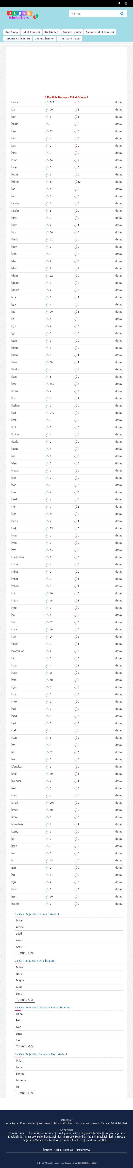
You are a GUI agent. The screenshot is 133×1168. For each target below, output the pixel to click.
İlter (13, 514)
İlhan (14, 362)
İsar (13, 759)
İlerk (13, 297)
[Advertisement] (66, 72)
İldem (14, 275)
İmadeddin (17, 557)
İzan (13, 867)
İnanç (14, 629)
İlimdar (15, 369)
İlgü (13, 333)
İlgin (13, 326)
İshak (14, 774)
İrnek (14, 701)
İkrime (15, 182)
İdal (13, 109)
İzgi (13, 875)
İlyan (14, 543)
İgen (13, 145)
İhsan (14, 160)
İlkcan (14, 391)
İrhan (14, 694)
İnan (13, 622)
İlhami (14, 355)
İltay (13, 492)
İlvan (14, 535)
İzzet (13, 896)
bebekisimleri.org (87, 1163)
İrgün (14, 687)
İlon (13, 456)
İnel (13, 658)
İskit (13, 788)
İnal (13, 615)
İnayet (14, 644)
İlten (13, 506)
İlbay (14, 225)
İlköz (13, 420)
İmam (14, 564)
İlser (13, 478)
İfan (13, 138)
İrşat (13, 723)
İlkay (13, 384)
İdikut (14, 124)
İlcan (13, 254)
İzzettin (15, 904)
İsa (12, 752)
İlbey (14, 247)
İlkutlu (15, 441)
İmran (14, 600)
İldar (13, 261)
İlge (13, 311)
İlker (13, 413)
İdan (13, 117)
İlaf (13, 189)
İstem (14, 817)
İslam (14, 795)
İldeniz (15, 290)
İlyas (13, 550)
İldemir (15, 283)
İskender (16, 781)
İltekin (14, 499)
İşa (12, 839)
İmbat (14, 571)
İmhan (15, 586)
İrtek (13, 730)
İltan (13, 485)
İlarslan (15, 203)
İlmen (14, 449)
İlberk (14, 239)
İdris (13, 131)
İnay (13, 636)
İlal (12, 196)
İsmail (14, 802)
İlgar (13, 304)
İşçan (14, 846)
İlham (14, 348)
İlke (13, 398)
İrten (14, 737)
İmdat (14, 579)
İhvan (14, 167)
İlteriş (14, 521)
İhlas (13, 153)
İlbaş (13, 218)
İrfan (13, 680)
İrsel (13, 709)
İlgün (14, 340)
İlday (14, 268)
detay (118, 102)
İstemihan (17, 824)
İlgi (12, 319)
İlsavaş (15, 470)
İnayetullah (17, 651)
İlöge (14, 463)
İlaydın (15, 210)
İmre (13, 608)
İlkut (13, 427)
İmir (13, 593)
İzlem (14, 889)
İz (12, 860)
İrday (14, 673)
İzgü (13, 882)
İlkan (14, 376)
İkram (14, 174)
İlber (13, 232)
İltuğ (13, 528)
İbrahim (15, 102)
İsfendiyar (17, 766)
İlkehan (15, 405)
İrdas (14, 665)
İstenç (14, 831)
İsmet (14, 810)
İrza (13, 745)
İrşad (14, 716)
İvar (13, 853)
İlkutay (15, 434)
